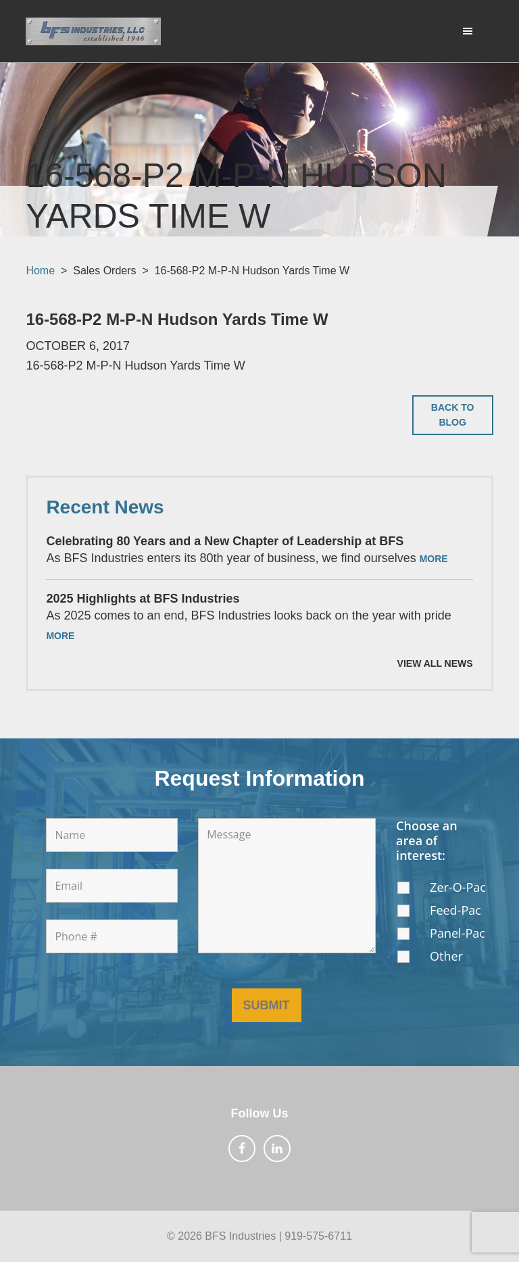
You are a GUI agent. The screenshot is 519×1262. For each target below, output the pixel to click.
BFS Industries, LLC (93, 31)
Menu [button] (461, 30)
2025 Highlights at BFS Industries (142, 598)
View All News (435, 663)
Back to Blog (452, 415)
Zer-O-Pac (458, 887)
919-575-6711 (318, 1236)
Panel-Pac (457, 933)
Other (446, 956)
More (434, 558)
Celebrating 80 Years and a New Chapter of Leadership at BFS (224, 541)
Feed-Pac (455, 910)
